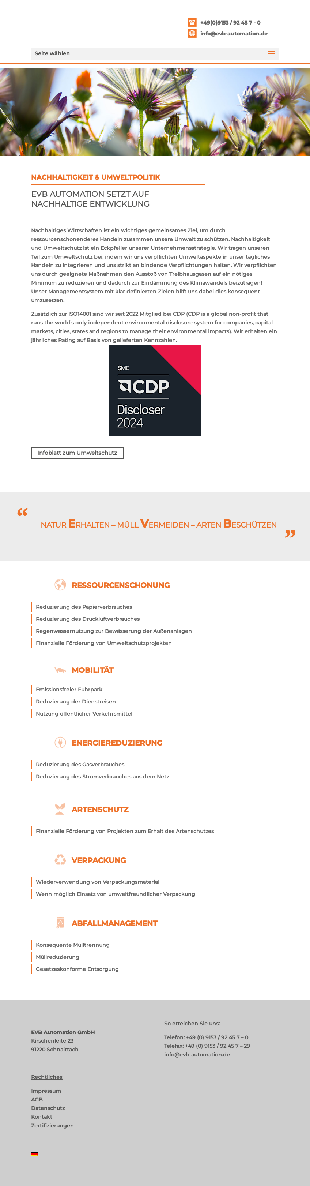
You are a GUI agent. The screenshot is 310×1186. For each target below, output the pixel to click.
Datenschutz (48, 1108)
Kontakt (41, 1117)
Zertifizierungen (52, 1125)
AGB (37, 1099)
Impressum (46, 1091)
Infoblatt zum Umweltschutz (77, 452)
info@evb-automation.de (234, 33)
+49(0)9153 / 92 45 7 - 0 (230, 22)
